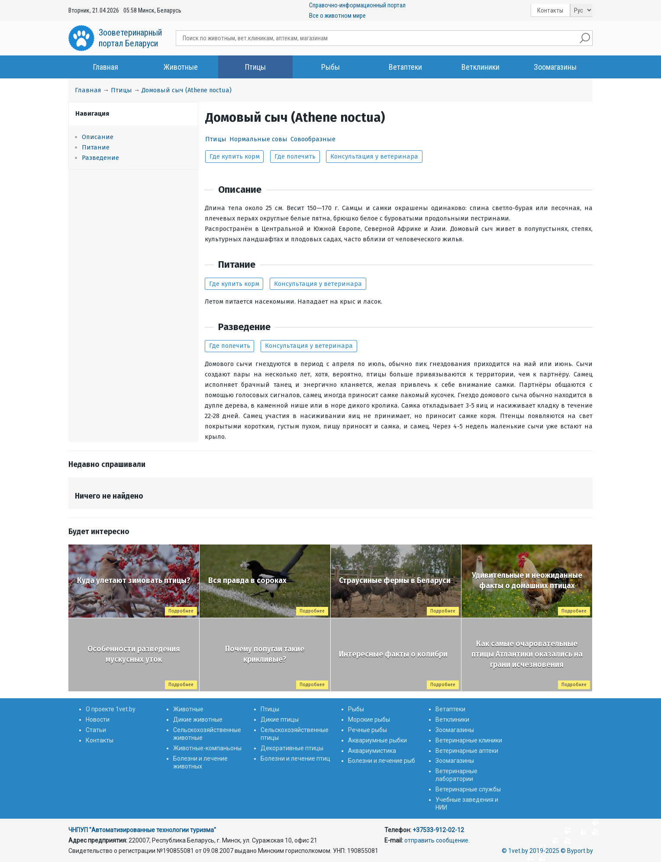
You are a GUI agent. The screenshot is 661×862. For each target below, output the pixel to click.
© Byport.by (577, 850)
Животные (181, 66)
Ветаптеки (405, 66)
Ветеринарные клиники (468, 740)
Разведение (100, 158)
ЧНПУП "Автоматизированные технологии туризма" (142, 829)
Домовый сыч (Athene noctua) (187, 90)
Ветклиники (480, 66)
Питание (96, 147)
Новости (98, 719)
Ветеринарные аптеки (466, 750)
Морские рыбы (369, 719)
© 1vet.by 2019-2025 (530, 850)
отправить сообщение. (437, 840)
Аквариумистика (372, 750)
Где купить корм (235, 156)
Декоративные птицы (292, 748)
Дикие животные (197, 719)
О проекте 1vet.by (110, 709)
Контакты (550, 10)
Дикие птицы (280, 719)
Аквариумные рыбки (377, 740)
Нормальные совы (258, 139)
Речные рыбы (367, 729)
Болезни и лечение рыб (381, 760)
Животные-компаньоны (207, 748)
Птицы (255, 66)
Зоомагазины (555, 66)
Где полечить (295, 156)
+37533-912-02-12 (438, 829)
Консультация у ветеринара (374, 156)
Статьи (96, 729)
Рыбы (330, 66)
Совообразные (312, 139)
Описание (97, 137)
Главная (105, 66)
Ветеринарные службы (468, 789)
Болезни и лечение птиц (295, 758)
